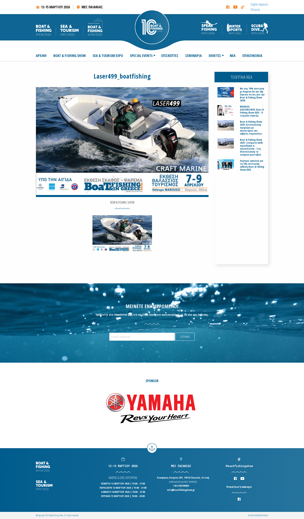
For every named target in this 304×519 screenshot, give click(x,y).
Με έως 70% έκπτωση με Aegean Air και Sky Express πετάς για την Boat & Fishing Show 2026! (252, 94)
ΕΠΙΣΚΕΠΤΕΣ (169, 55)
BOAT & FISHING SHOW (69, 55)
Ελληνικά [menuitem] (255, 9)
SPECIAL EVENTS (141, 55)
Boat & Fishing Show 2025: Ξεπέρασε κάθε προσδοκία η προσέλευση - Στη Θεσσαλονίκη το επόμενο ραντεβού (251, 147)
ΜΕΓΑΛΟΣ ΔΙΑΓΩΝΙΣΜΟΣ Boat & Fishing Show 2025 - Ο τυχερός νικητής (252, 111)
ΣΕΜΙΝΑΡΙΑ (193, 55)
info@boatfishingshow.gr (181, 490)
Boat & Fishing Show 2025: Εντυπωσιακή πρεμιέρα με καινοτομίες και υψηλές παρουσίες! (251, 127)
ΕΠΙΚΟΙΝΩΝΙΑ (252, 55)
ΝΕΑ (233, 55)
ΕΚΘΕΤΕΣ (215, 55)
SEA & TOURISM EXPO (108, 55)
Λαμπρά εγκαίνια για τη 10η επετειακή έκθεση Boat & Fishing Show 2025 (252, 165)
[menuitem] (259, 4)
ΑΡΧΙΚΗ (41, 55)
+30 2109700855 (181, 485)
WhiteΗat (264, 515)
